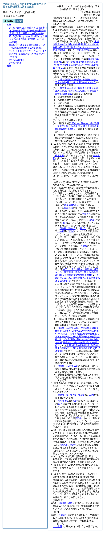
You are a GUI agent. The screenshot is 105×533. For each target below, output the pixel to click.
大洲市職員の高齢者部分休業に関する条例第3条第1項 (77, 342)
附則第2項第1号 (67, 503)
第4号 (81, 395)
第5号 (75, 401)
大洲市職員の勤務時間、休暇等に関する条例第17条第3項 (77, 348)
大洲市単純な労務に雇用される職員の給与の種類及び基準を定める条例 (77, 91)
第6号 (91, 395)
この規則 (63, 515)
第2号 (73, 395)
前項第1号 (63, 395)
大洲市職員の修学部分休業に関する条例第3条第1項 (77, 336)
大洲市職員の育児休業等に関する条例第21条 (77, 331)
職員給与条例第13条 (68, 328)
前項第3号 (63, 401)
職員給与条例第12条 (68, 365)
